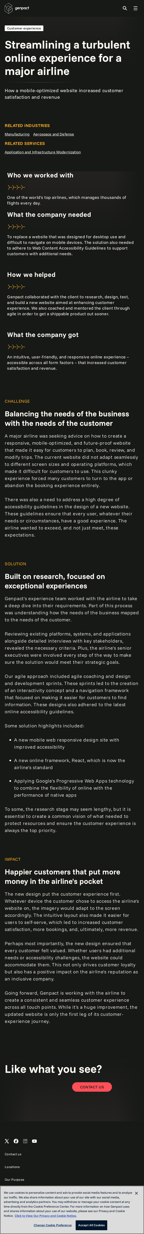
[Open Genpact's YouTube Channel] (34, 1141)
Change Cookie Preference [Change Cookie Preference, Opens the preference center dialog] (53, 1225)
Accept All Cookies (91, 1225)
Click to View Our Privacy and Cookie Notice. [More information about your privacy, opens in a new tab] (46, 1216)
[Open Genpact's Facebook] (16, 1141)
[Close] (136, 1193)
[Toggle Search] (125, 8)
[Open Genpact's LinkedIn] (25, 1141)
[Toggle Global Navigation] (135, 8)
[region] (72, 1210)
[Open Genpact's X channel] (7, 1141)
